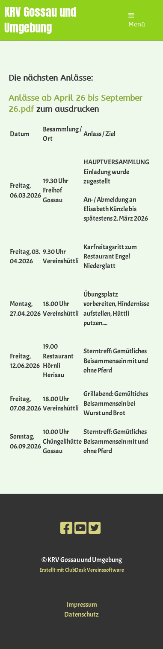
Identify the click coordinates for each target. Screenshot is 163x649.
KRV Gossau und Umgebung (40, 20)
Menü (136, 20)
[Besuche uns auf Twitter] (95, 528)
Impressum (81, 604)
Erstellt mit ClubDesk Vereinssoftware (81, 570)
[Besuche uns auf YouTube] (80, 528)
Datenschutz (81, 614)
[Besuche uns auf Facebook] (66, 528)
